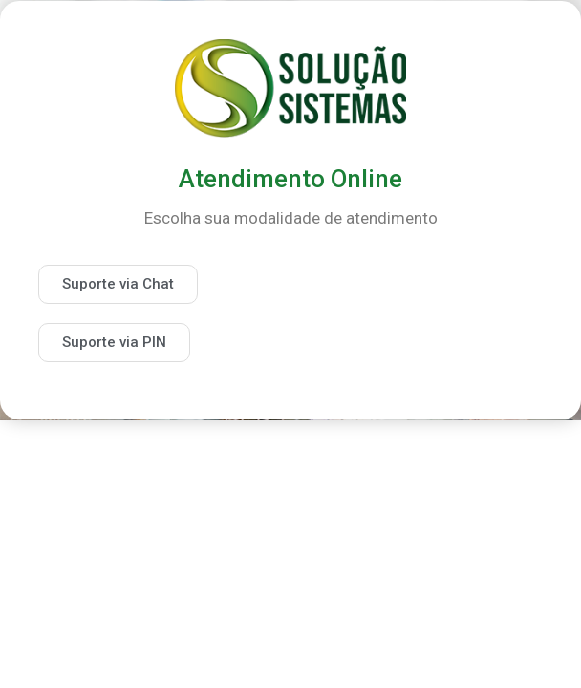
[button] (118, 284)
